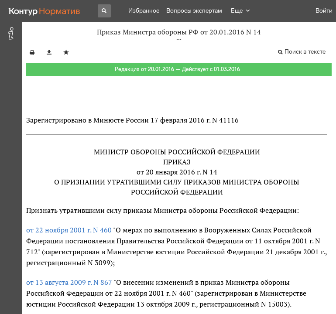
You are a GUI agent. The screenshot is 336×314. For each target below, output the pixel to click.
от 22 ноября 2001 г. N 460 (69, 230)
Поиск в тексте (305, 51)
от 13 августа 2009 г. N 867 (69, 282)
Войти (324, 10)
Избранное (143, 10)
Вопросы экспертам (194, 10)
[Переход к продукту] (44, 11)
